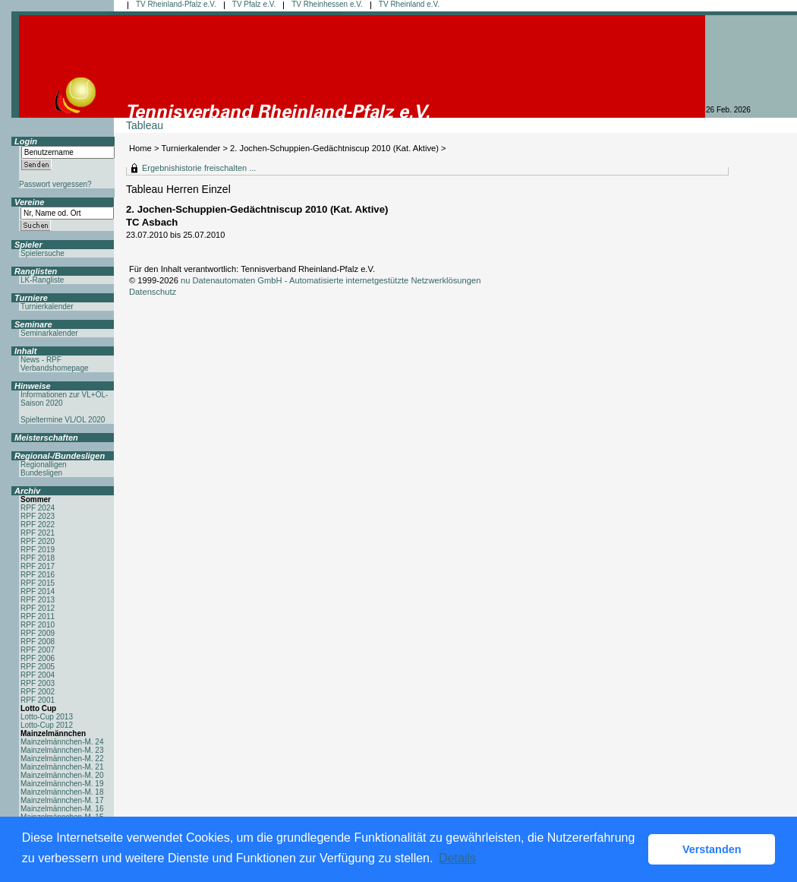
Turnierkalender (190, 148)
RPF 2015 (37, 583)
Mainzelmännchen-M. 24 (62, 742)
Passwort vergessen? (55, 184)
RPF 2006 (37, 658)
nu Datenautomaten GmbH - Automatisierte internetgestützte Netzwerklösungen (331, 280)
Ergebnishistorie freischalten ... (199, 167)
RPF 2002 (37, 692)
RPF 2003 (37, 683)
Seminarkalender (49, 333)
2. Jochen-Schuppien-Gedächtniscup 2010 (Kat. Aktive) (335, 148)
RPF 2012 (37, 608)
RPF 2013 (37, 600)
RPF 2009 (37, 633)
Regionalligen (43, 464)
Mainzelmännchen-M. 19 (62, 783)
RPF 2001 (37, 700)
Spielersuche (42, 253)
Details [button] (457, 858)
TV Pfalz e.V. (254, 4)
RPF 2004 (37, 675)
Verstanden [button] (712, 849)
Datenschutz (152, 291)
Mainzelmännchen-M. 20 (62, 775)
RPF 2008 (37, 641)
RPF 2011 (37, 616)
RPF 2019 (37, 549)
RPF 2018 (37, 558)
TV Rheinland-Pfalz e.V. (176, 4)
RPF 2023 (37, 516)
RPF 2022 (37, 524)
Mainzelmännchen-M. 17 (62, 800)
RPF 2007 (37, 650)
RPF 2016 (37, 575)
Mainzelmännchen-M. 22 (62, 758)
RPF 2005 (37, 666)
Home (140, 148)
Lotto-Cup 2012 (46, 725)
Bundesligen (41, 473)
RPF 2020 (37, 541)
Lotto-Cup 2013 (46, 717)
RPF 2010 (37, 625)
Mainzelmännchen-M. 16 (62, 809)
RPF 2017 (37, 566)
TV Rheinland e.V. (409, 4)
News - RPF (40, 360)
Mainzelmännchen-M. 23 (62, 750)
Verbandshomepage (54, 368)
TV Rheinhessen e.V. (327, 4)
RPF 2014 (37, 591)
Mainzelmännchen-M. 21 (62, 767)
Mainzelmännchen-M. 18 (62, 792)
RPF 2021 (37, 533)
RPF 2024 (37, 508)
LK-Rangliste (42, 280)
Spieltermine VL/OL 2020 (62, 420)
